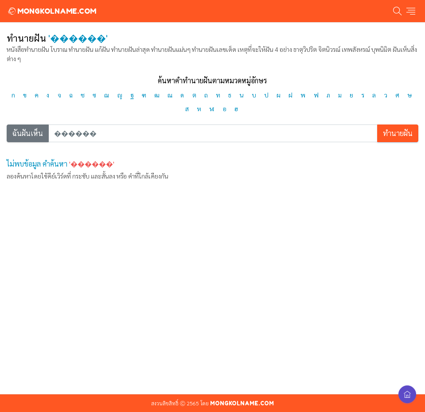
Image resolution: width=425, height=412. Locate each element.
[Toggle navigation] (410, 11)
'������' (91, 163)
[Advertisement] (212, 311)
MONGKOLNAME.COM (51, 11)
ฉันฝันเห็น (27, 133)
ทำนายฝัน (398, 133)
